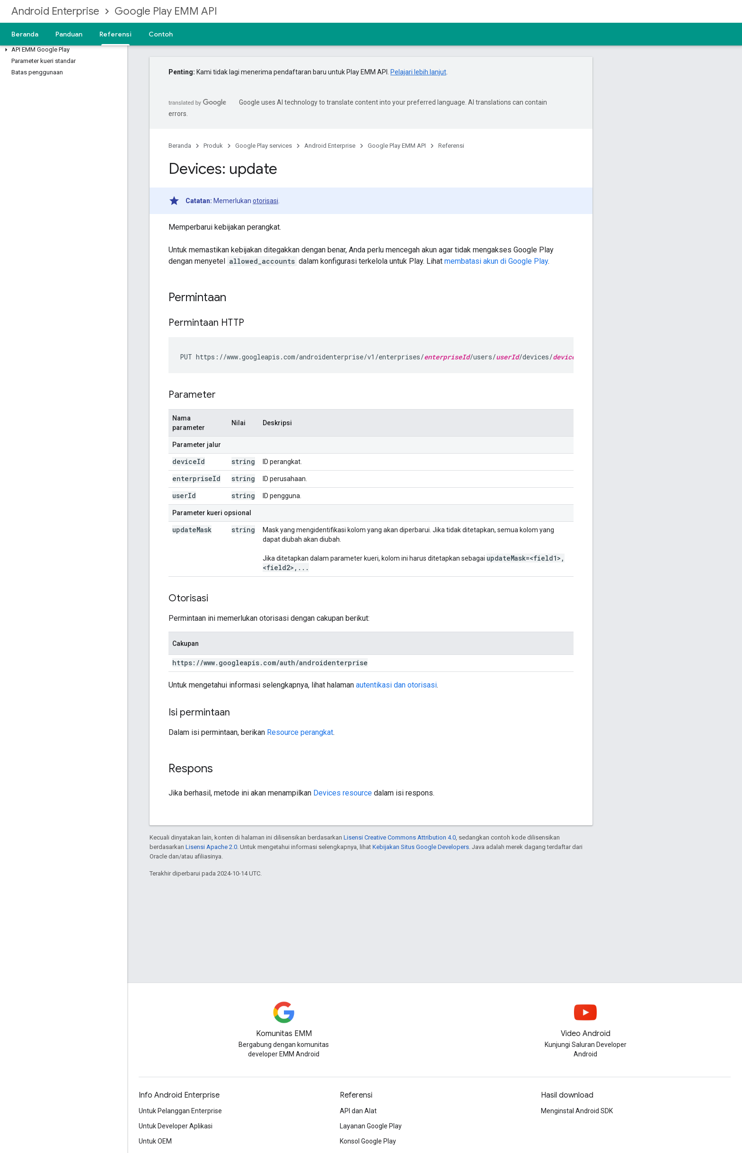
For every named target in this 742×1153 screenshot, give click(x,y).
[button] (62, 49)
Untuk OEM (155, 1141)
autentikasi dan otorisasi (396, 684)
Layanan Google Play (371, 1126)
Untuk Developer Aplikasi (175, 1126)
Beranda (24, 34)
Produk (213, 145)
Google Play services (263, 145)
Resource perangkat (300, 732)
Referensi (451, 145)
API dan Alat (358, 1111)
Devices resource (342, 792)
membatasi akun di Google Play (496, 261)
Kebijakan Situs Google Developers (420, 846)
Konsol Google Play (368, 1141)
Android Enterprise (55, 11)
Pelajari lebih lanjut (418, 72)
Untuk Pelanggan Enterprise (180, 1111)
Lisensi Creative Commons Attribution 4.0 (400, 837)
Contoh (161, 34)
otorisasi (265, 201)
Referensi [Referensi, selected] (115, 34)
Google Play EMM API (166, 11)
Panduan (68, 34)
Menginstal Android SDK (577, 1111)
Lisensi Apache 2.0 (211, 846)
